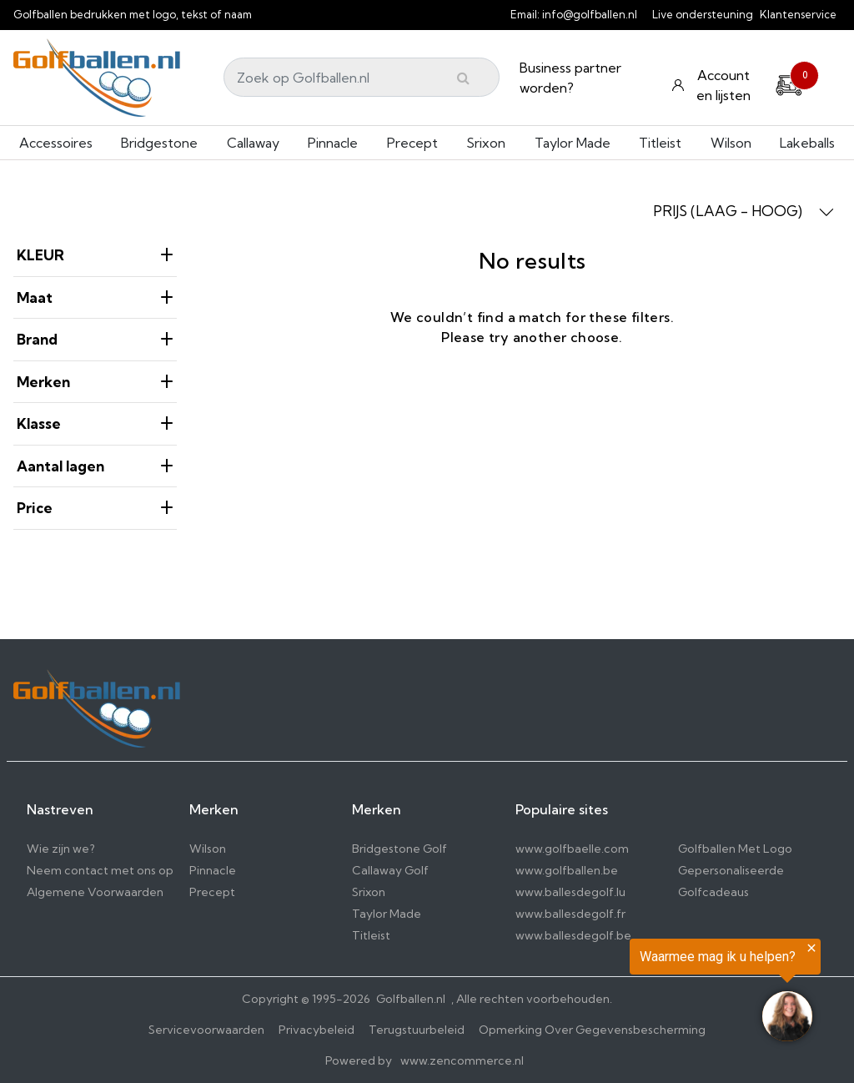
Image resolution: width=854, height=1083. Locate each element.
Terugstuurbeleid (417, 1029)
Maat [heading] (95, 297)
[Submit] (463, 77)
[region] (649, 993)
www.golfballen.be (566, 870)
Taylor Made (572, 142)
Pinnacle (333, 142)
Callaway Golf (390, 870)
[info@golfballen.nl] (646, 14)
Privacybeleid (316, 1029)
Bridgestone (159, 142)
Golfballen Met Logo (735, 848)
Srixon (485, 142)
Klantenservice (798, 14)
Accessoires (56, 142)
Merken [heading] (95, 381)
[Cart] (789, 82)
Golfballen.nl (410, 998)
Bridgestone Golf (399, 848)
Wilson (731, 142)
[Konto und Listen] (713, 85)
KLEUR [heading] (95, 255)
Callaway (253, 142)
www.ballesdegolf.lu (570, 891)
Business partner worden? (570, 77)
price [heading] (95, 507)
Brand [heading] (95, 339)
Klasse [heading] (95, 423)
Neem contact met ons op (100, 870)
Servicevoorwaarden (206, 1029)
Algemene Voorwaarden (95, 891)
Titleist (660, 142)
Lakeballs (807, 142)
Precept (412, 142)
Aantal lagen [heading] (95, 466)
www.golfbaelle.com (572, 848)
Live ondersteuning (702, 14)
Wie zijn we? (61, 848)
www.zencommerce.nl (462, 1060)
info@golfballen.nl (589, 14)
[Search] (362, 77)
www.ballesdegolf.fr (570, 913)
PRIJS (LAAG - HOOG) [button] (743, 211)
